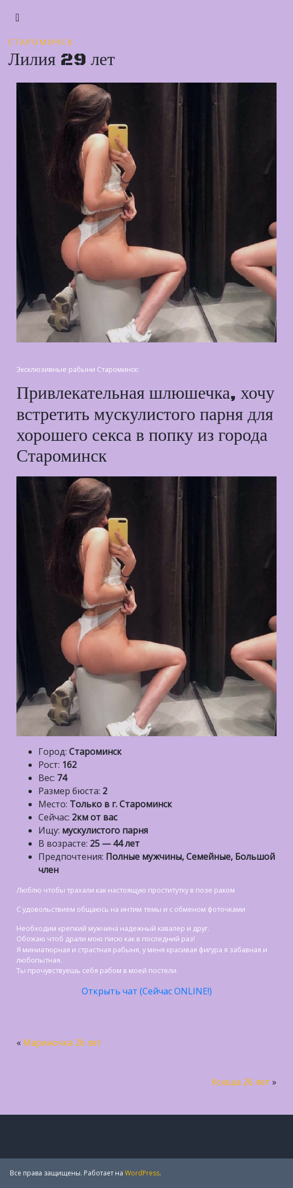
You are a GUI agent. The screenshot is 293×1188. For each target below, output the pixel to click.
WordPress (142, 1173)
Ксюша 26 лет (240, 1082)
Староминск (40, 42)
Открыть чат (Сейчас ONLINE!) (147, 991)
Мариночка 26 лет (62, 1042)
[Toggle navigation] (17, 17)
